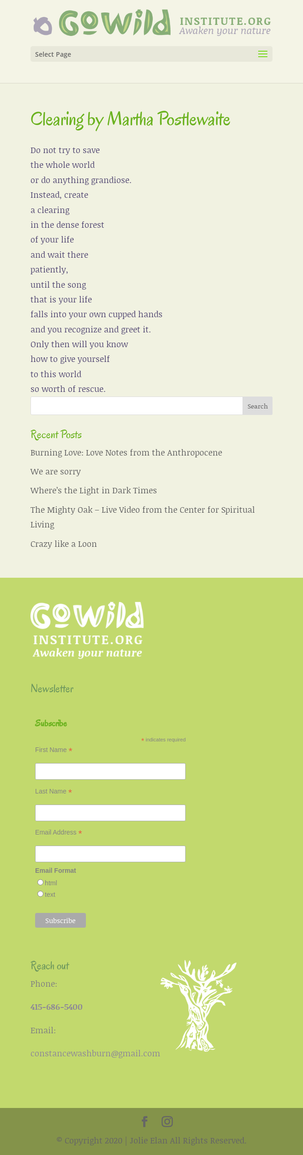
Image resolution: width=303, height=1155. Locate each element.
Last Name (53, 791)
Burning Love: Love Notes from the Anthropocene (126, 452)
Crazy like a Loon (63, 544)
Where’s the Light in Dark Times (93, 490)
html (51, 883)
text (50, 894)
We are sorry (55, 471)
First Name (54, 750)
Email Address (58, 832)
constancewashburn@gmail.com (95, 1053)
